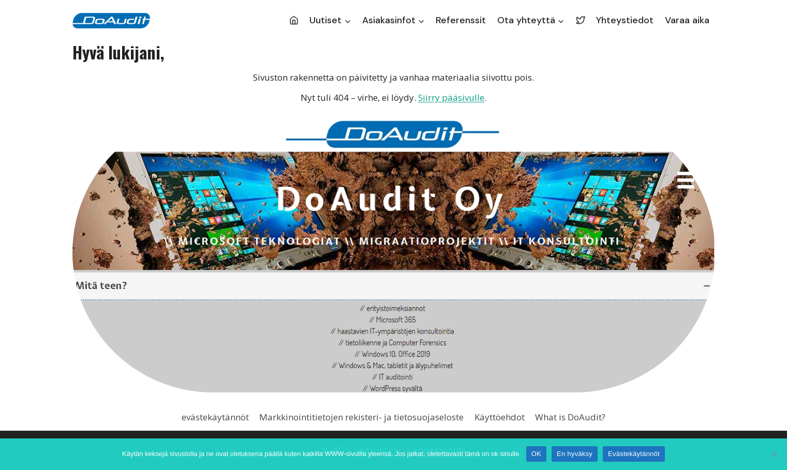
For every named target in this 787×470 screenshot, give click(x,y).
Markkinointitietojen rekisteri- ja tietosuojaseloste (361, 417)
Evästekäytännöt (634, 454)
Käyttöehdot (499, 417)
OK (536, 454)
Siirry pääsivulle (451, 97)
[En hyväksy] (774, 454)
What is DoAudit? (570, 417)
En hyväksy (574, 454)
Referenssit (461, 20)
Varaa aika (687, 20)
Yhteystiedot (625, 20)
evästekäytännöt (215, 417)
